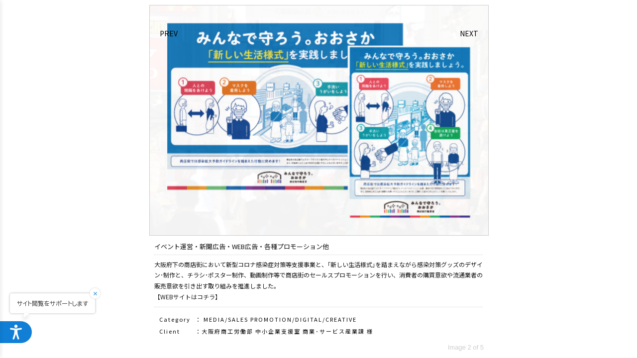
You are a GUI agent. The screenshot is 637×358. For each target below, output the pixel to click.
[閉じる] (101, 293)
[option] (319, 120)
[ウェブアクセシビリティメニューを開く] (16, 332)
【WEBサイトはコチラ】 (187, 296)
